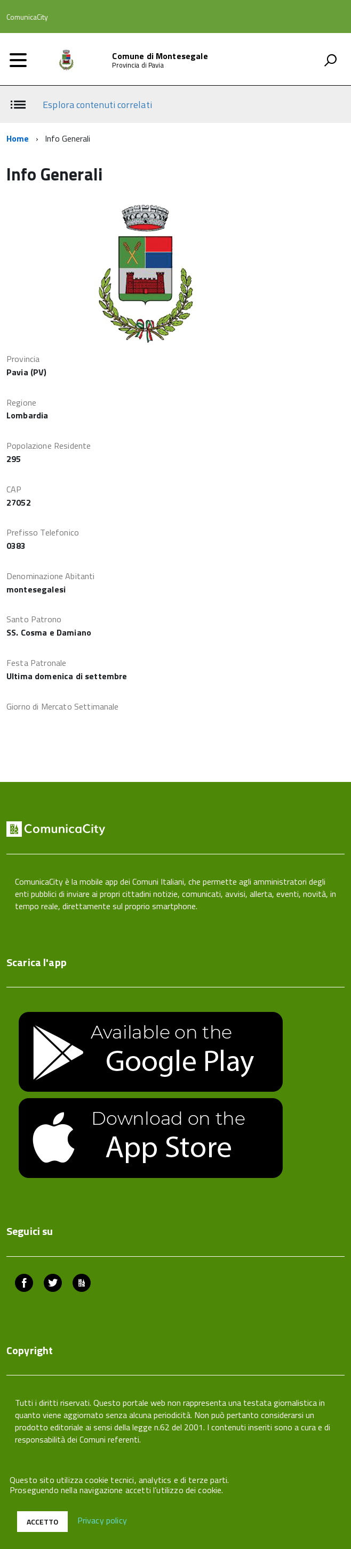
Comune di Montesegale (160, 56)
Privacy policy (102, 1520)
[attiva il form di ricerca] (330, 60)
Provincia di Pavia (137, 65)
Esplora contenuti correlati (97, 104)
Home (17, 138)
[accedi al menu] (18, 60)
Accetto (42, 1521)
